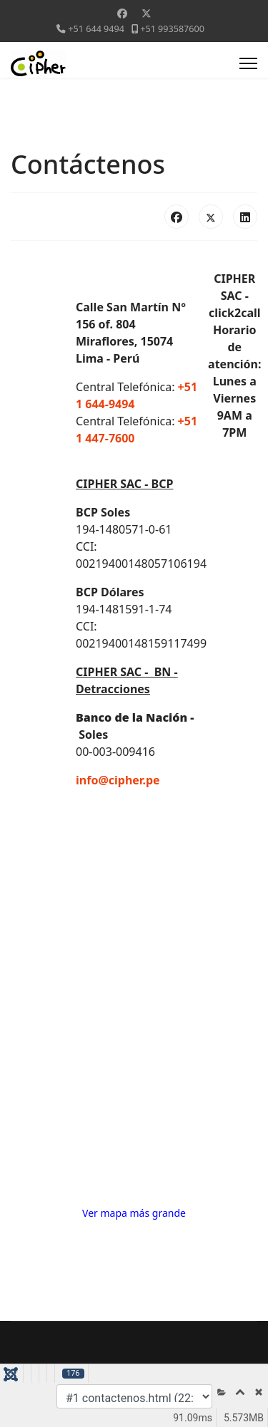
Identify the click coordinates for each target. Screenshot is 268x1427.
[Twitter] (147, 13)
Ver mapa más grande (134, 1213)
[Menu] (248, 63)
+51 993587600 (172, 29)
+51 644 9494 (96, 29)
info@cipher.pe (118, 780)
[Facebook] (122, 13)
